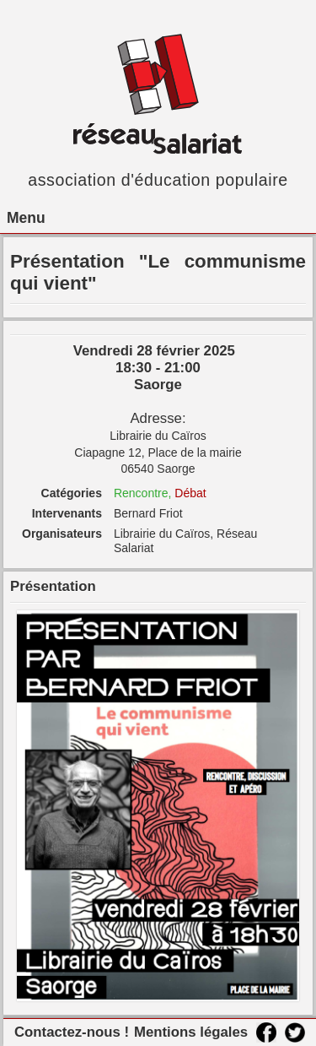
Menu (26, 217)
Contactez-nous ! (71, 1032)
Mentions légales (191, 1032)
